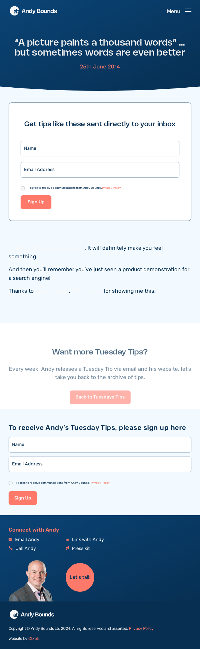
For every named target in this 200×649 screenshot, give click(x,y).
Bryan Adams (52, 291)
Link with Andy (85, 539)
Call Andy (22, 548)
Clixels (33, 639)
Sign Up (36, 202)
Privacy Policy (111, 188)
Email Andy (24, 539)
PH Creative (87, 291)
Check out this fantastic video (47, 249)
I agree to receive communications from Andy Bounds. (75, 188)
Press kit (78, 548)
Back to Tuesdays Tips (100, 408)
